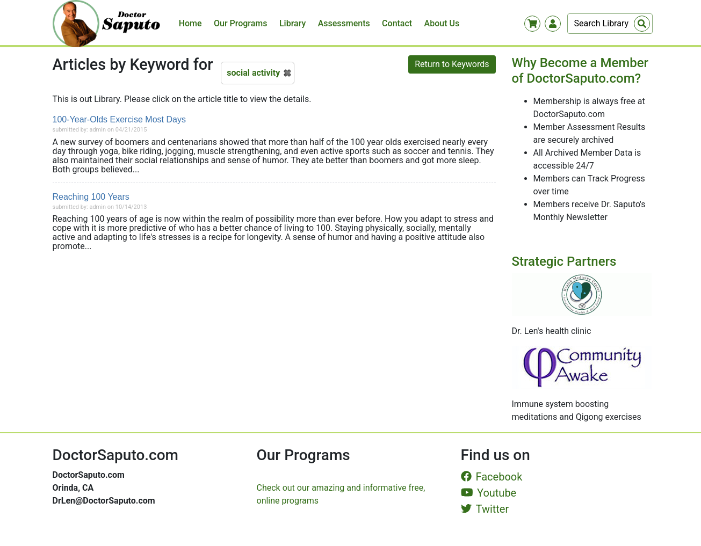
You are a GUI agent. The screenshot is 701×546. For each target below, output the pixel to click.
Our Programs (241, 23)
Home (190, 23)
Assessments (344, 23)
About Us (442, 23)
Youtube (489, 492)
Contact (397, 23)
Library (292, 23)
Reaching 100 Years (91, 196)
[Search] (610, 23)
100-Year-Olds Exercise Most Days (119, 119)
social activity (253, 73)
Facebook (492, 476)
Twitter (485, 509)
